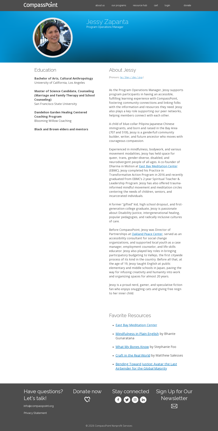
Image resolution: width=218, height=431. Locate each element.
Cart (156, 5)
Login (167, 5)
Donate (187, 5)
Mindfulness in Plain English (137, 333)
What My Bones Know (132, 347)
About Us (100, 5)
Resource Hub (140, 5)
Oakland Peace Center (147, 234)
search (176, 5)
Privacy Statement (35, 413)
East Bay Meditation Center (158, 166)
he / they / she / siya (131, 77)
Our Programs (119, 5)
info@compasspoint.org (39, 406)
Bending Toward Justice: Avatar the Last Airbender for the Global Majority (146, 366)
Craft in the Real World (133, 355)
